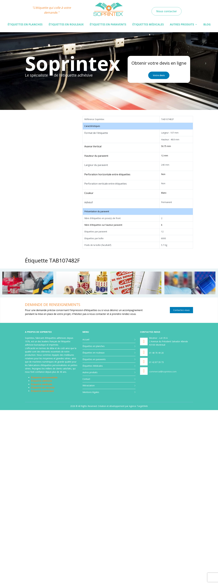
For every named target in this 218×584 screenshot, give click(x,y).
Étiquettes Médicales (148, 24)
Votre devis (159, 75)
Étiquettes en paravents (108, 24)
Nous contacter (166, 11)
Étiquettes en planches (25, 24)
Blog (207, 24)
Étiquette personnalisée (44, 377)
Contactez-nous (181, 310)
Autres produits (182, 24)
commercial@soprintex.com (163, 371)
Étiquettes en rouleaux (66, 24)
